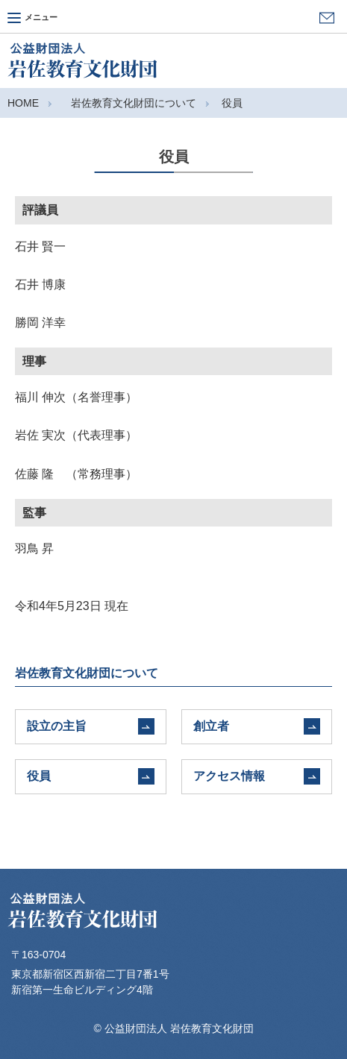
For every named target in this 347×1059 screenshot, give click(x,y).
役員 (232, 103)
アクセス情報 (229, 776)
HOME (23, 103)
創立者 (211, 726)
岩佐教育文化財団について (133, 103)
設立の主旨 (57, 726)
